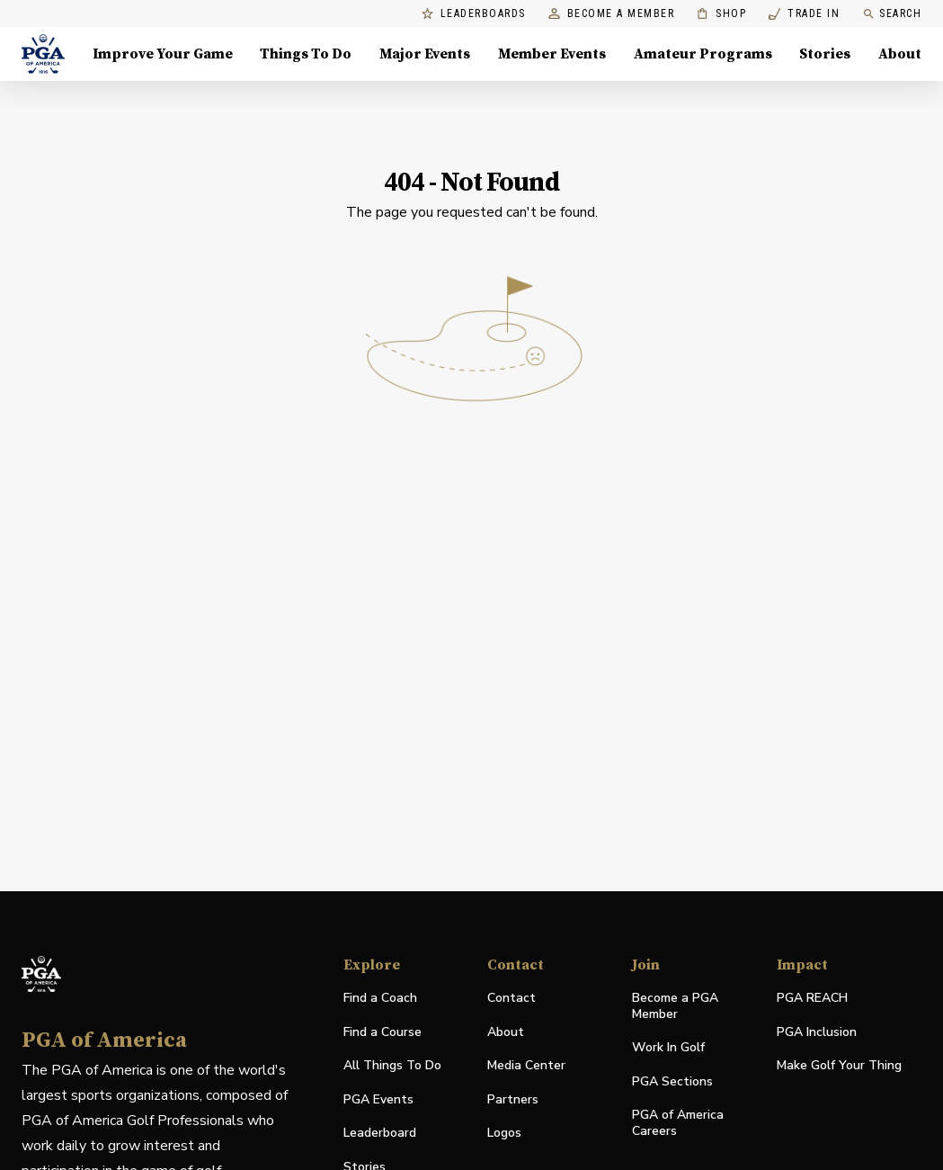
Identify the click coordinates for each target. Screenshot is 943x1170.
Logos (504, 1132)
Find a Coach (380, 997)
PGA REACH (812, 998)
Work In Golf (668, 1047)
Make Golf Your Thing (839, 1066)
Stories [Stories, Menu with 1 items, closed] (824, 54)
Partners (512, 1099)
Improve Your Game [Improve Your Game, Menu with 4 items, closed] (163, 54)
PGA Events (378, 1099)
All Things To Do (392, 1065)
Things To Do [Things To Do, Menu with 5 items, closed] (305, 54)
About (505, 1031)
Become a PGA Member (675, 1006)
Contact (511, 997)
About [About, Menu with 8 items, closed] (899, 54)
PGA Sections (672, 1081)
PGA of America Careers (678, 1123)
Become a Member (611, 14)
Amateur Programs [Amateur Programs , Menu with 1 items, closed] (703, 54)
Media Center (526, 1066)
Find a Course (382, 1031)
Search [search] (891, 14)
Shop (721, 14)
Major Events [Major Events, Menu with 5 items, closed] (424, 54)
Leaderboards (474, 14)
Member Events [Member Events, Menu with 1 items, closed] (552, 54)
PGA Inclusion (817, 1031)
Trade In (804, 14)
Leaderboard (379, 1132)
